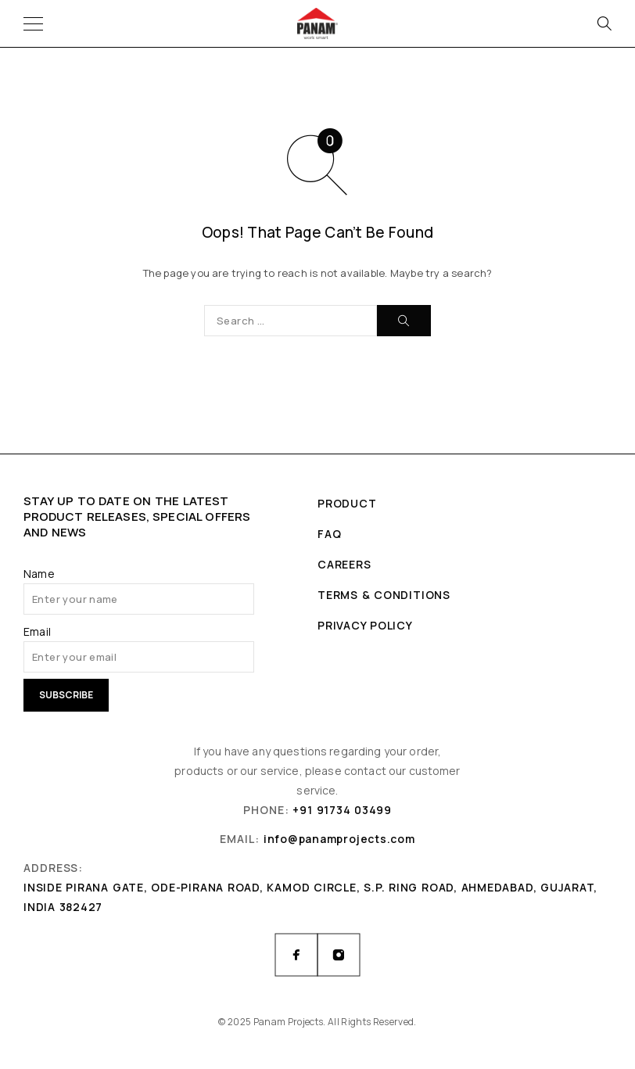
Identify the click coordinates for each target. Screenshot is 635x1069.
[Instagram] (339, 955)
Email (37, 631)
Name (39, 573)
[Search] (604, 23)
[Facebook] (296, 955)
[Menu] (33, 23)
